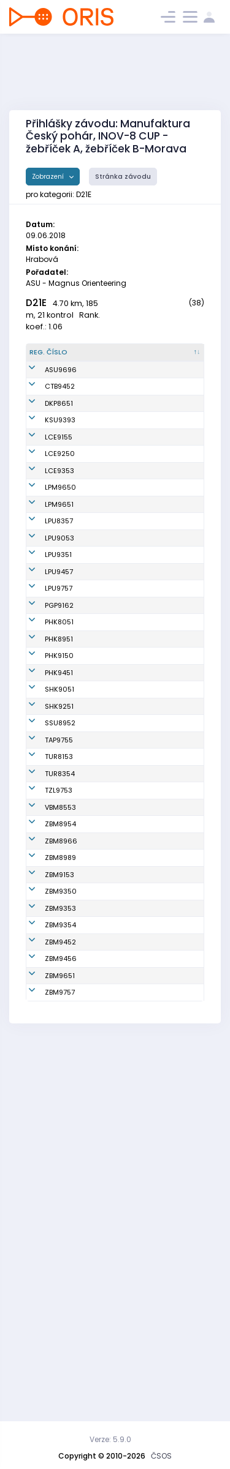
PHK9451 (59, 869)
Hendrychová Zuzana (108, 1092)
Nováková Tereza (102, 735)
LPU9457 (59, 707)
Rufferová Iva (108, 1026)
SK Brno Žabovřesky (164, 1092)
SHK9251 (59, 923)
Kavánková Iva (110, 1043)
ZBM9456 (61, 1307)
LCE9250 (60, 519)
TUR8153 (59, 1004)
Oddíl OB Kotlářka (160, 429)
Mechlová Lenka (102, 896)
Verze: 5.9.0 (110, 1439)
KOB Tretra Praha (162, 977)
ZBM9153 (59, 1172)
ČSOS (161, 1456)
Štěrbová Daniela (100, 816)
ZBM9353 (60, 1226)
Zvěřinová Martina (102, 627)
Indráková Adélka (102, 1172)
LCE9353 (59, 546)
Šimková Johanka (100, 1199)
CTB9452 (60, 406)
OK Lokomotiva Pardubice (170, 627)
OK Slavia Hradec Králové (171, 896)
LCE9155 (58, 492)
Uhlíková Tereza (100, 762)
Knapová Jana (110, 654)
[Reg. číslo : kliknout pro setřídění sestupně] (54, 357)
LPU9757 (58, 734)
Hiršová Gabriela (100, 1334)
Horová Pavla (108, 707)
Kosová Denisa (111, 842)
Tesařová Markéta (101, 1307)
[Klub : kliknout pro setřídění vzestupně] (173, 357)
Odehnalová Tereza (106, 1361)
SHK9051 (59, 896)
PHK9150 (59, 842)
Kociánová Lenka (103, 1065)
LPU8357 (59, 627)
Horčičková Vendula (104, 546)
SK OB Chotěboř (171, 406)
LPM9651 (59, 600)
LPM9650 (60, 573)
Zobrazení (49, 176)
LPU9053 (59, 654)
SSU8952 (60, 950)
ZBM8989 (60, 1145)
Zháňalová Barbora (104, 1253)
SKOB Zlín (161, 1043)
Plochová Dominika (101, 429)
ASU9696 (61, 384)
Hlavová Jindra (111, 1145)
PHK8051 (59, 788)
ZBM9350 (61, 1199)
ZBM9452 (60, 1280)
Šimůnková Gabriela (104, 977)
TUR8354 (60, 1026)
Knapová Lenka (111, 681)
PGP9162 (59, 761)
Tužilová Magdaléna (105, 1280)
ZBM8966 (61, 1118)
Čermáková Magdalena (105, 492)
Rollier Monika (109, 788)
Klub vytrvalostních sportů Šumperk (171, 461)
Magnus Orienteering (166, 385)
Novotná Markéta (99, 869)
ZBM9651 (60, 1334)
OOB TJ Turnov (169, 1004)
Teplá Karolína (110, 923)
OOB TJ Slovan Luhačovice (169, 492)
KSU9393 (60, 460)
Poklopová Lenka (102, 950)
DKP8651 (59, 428)
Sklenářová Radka (104, 519)
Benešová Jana (111, 406)
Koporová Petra (111, 1226)
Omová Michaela (101, 1004)
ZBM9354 (60, 1253)
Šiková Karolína (100, 600)
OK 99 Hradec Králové (169, 789)
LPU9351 (58, 681)
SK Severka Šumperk (164, 950)
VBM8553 (60, 1064)
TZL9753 (58, 1043)
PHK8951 (59, 815)
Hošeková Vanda (102, 385)
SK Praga (160, 761)
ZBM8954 (60, 1091)
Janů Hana (104, 460)
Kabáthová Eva (111, 1118)
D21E (36, 303)
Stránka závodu (123, 176)
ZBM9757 (60, 1361)
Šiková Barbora (110, 573)
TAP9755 (59, 977)
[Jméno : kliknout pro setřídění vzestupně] (112, 357)
